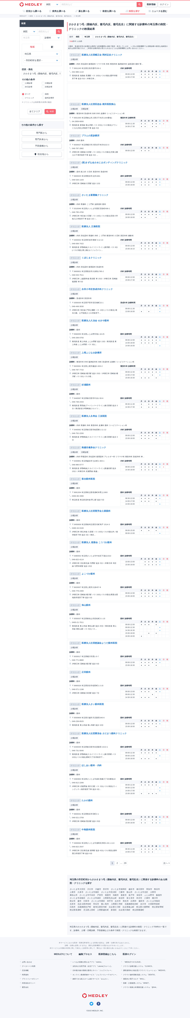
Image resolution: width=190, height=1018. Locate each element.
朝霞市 (108, 895)
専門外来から (41, 139)
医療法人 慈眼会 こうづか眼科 (97, 542)
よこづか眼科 (88, 574)
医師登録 (151, 4)
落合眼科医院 (88, 479)
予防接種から (41, 146)
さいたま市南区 (92, 892)
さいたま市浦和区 (119, 889)
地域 (32, 47)
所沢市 (106, 889)
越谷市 (131, 889)
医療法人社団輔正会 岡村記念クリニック (102, 55)
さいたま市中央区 (87, 895)
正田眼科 (86, 672)
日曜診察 (84, 109)
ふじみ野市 (149, 895)
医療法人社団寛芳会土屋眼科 (96, 511)
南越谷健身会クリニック (94, 447)
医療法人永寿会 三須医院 (94, 416)
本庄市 (139, 898)
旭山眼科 (86, 605)
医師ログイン (129, 954)
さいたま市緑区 (94, 898)
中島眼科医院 (88, 829)
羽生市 (96, 904)
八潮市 (147, 898)
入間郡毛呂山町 (110, 898)
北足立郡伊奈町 (84, 904)
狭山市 (129, 892)
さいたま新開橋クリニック (95, 195)
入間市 (153, 892)
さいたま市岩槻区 (77, 898)
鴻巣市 (116, 895)
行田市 (86, 901)
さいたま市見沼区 (109, 892)
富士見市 (130, 898)
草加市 (149, 889)
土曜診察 (74, 59)
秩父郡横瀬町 (138, 910)
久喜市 (80, 892)
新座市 (124, 895)
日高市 (73, 907)
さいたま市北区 (141, 892)
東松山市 (74, 895)
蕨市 (79, 901)
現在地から (42, 154)
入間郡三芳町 (117, 904)
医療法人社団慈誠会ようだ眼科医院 (99, 643)
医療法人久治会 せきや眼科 (95, 320)
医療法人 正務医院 (91, 226)
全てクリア (34, 111)
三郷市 (122, 892)
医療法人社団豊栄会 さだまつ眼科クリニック (104, 733)
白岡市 (133, 901)
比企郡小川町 (115, 907)
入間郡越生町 (103, 910)
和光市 (126, 901)
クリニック (75, 55)
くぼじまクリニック (92, 258)
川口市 (90, 889)
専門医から (41, 133)
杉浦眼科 (86, 385)
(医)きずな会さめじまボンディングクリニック (105, 162)
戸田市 (100, 895)
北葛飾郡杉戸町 (84, 907)
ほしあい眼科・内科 (92, 765)
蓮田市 (141, 901)
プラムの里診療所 (90, 135)
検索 (50, 111)
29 (125, 863)
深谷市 (139, 895)
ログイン (164, 4)
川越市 (98, 889)
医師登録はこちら (107, 954)
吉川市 (143, 904)
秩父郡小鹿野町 (143, 907)
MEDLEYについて (63, 954)
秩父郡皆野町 (158, 907)
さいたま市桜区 (153, 901)
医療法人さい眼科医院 (93, 704)
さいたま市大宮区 (77, 889)
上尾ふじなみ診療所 (92, 353)
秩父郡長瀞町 (75, 910)
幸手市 (110, 901)
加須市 (121, 898)
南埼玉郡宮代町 (100, 907)
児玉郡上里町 (89, 910)
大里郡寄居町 (154, 904)
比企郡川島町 (124, 910)
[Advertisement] (119, 91)
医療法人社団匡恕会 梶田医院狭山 (99, 104)
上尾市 (73, 892)
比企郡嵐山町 (128, 907)
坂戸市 (131, 895)
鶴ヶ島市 (105, 904)
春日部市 (140, 889)
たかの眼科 (87, 800)
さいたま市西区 (98, 901)
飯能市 (159, 895)
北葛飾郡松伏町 (131, 904)
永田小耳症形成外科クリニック (97, 289)
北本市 (73, 904)
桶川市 (155, 898)
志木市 (118, 901)
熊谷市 (157, 889)
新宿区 (114, 910)
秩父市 (73, 901)
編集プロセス (85, 954)
